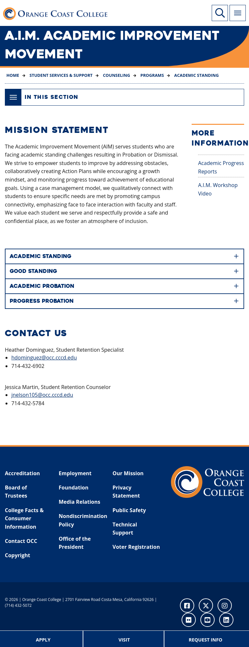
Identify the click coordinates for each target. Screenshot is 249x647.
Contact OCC (21, 541)
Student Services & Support (61, 75)
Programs (151, 75)
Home (12, 75)
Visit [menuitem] (124, 640)
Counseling (116, 75)
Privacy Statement (126, 492)
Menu (235, 9)
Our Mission (128, 473)
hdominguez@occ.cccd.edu (44, 357)
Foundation (74, 487)
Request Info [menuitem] (205, 640)
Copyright (17, 555)
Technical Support (125, 528)
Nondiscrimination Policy (81, 520)
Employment (75, 473)
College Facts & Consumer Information (24, 518)
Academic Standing (196, 75)
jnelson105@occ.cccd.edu (42, 394)
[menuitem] (43, 639)
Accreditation (22, 473)
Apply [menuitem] (43, 640)
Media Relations (79, 501)
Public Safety (129, 510)
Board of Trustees (16, 492)
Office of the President (75, 543)
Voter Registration (136, 546)
